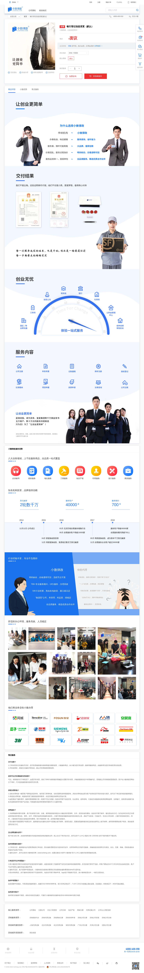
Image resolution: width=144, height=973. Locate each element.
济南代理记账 (46, 918)
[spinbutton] (74, 68)
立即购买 (97, 46)
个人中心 (119, 2)
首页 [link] (25, 16)
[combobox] (123, 10)
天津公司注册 (94, 925)
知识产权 (71, 910)
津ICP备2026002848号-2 (30, 967)
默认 (71, 58)
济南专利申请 (70, 918)
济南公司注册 (82, 918)
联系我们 (131, 2)
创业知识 (42, 10)
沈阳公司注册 (106, 925)
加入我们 (86, 963)
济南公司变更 (94, 918)
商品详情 (11, 89)
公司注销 (62, 910)
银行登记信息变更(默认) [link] (38, 16)
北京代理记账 (46, 925)
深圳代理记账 (70, 925)
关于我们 (7, 963)
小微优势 (23, 89)
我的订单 (108, 2)
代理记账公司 (91, 910)
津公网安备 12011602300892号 (58, 967)
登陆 (69, 46)
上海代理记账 (34, 925)
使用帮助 (34, 963)
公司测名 (32, 10)
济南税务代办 (34, 918)
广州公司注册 (82, 925)
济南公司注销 (106, 918)
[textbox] (123, 10)
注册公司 (41, 910)
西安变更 (33, 933)
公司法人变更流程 (104, 910)
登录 (90, 2)
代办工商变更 (52, 910)
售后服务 (35, 89)
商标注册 (80, 910)
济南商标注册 (58, 918)
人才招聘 (47, 963)
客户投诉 (73, 963)
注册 (99, 2)
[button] (70, 68)
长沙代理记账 (58, 925)
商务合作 (60, 963)
